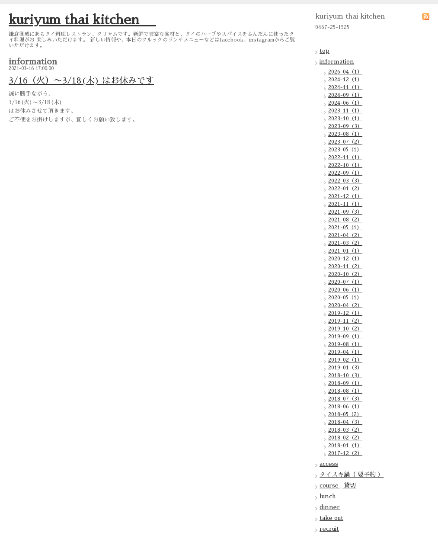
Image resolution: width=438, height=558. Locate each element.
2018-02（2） (345, 437)
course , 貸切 (338, 485)
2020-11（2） (345, 266)
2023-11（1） (345, 110)
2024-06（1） (345, 103)
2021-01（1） (345, 250)
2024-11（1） (345, 87)
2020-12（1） (345, 258)
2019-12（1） (345, 313)
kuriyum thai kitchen (82, 19)
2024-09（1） (345, 95)
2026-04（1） (345, 71)
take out (331, 518)
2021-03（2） (345, 243)
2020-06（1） (345, 289)
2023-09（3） (345, 126)
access (329, 464)
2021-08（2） (345, 219)
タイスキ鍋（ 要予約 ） (352, 474)
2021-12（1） (345, 196)
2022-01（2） (345, 188)
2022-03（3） (345, 180)
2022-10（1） (345, 165)
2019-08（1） (345, 344)
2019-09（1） (345, 336)
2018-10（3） (345, 375)
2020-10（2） (345, 274)
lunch (328, 496)
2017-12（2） (345, 453)
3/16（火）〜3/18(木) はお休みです (81, 80)
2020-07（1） (345, 282)
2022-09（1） (345, 173)
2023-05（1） (345, 149)
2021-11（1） (345, 204)
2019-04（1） (345, 352)
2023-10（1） (345, 118)
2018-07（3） (345, 398)
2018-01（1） (345, 445)
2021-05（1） (345, 227)
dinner (330, 507)
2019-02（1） (345, 359)
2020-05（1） (345, 297)
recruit (329, 529)
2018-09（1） (345, 383)
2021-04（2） (345, 235)
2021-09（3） (345, 212)
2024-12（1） (345, 79)
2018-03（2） (345, 430)
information (337, 61)
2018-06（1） (345, 406)
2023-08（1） (345, 134)
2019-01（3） (345, 367)
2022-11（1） (345, 157)
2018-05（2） (345, 414)
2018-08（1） (345, 391)
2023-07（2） (345, 141)
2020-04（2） (345, 305)
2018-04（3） (345, 422)
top (324, 51)
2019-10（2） (345, 328)
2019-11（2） (345, 321)
